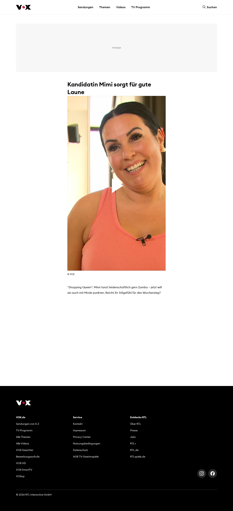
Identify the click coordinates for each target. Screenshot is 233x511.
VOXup (20, 476)
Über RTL (135, 423)
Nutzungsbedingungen (86, 443)
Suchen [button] (209, 7)
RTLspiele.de (137, 456)
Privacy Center (82, 437)
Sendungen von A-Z (27, 423)
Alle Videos (22, 443)
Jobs (133, 437)
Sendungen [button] (85, 7)
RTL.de (134, 450)
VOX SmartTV (24, 469)
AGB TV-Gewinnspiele (86, 456)
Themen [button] (104, 7)
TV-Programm (24, 430)
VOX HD (21, 463)
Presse (134, 430)
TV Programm (140, 7)
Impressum (79, 430)
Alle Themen (23, 437)
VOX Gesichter (24, 450)
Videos (120, 7)
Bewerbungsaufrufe (28, 456)
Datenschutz (80, 450)
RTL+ (133, 443)
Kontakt (77, 423)
